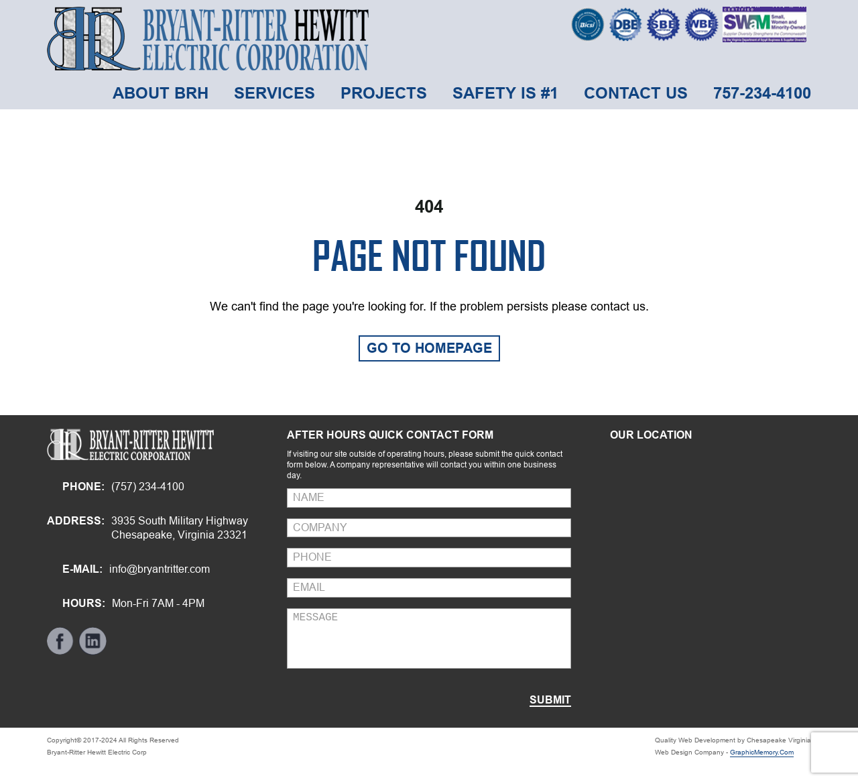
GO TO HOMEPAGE (429, 348)
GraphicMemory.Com (762, 752)
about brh (160, 93)
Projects (384, 93)
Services (274, 93)
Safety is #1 (505, 93)
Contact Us (636, 93)
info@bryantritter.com (159, 569)
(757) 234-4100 (147, 486)
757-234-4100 (762, 93)
